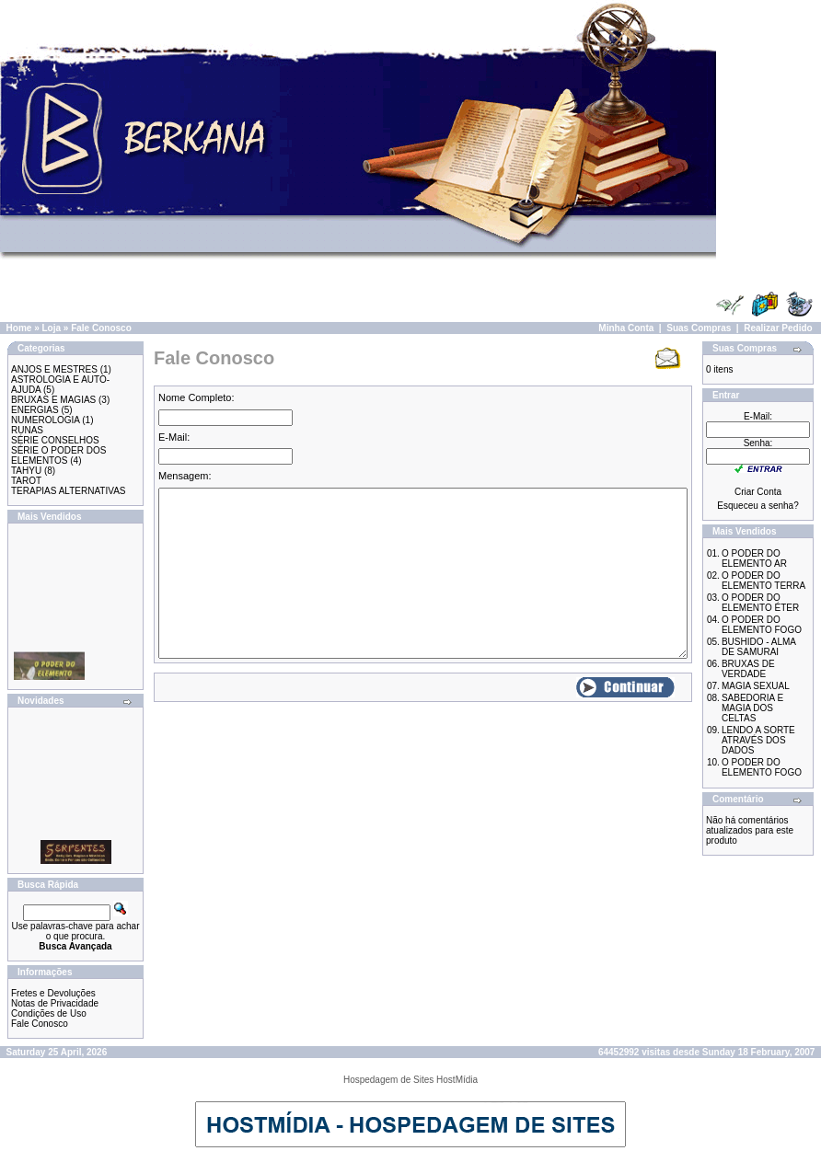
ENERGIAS (35, 410)
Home (19, 328)
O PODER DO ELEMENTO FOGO (762, 625)
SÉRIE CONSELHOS (55, 440)
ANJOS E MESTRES (54, 369)
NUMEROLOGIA (45, 420)
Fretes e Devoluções (53, 993)
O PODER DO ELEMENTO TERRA (763, 580)
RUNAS (27, 430)
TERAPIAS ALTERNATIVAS (68, 491)
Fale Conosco (101, 328)
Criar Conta (757, 492)
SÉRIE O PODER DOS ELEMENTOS (58, 455)
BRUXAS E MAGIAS (53, 400)
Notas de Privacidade (54, 1003)
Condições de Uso (49, 1013)
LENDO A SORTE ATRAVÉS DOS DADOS (758, 740)
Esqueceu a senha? (757, 506)
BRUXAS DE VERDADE (748, 669)
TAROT (26, 481)
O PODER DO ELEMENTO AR (754, 558)
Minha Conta (625, 328)
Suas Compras (698, 328)
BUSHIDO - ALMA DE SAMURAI (759, 647)
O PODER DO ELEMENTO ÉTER (760, 603)
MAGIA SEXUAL (756, 686)
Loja (51, 328)
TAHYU (26, 471)
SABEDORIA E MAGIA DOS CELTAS (752, 708)
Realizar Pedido (778, 328)
